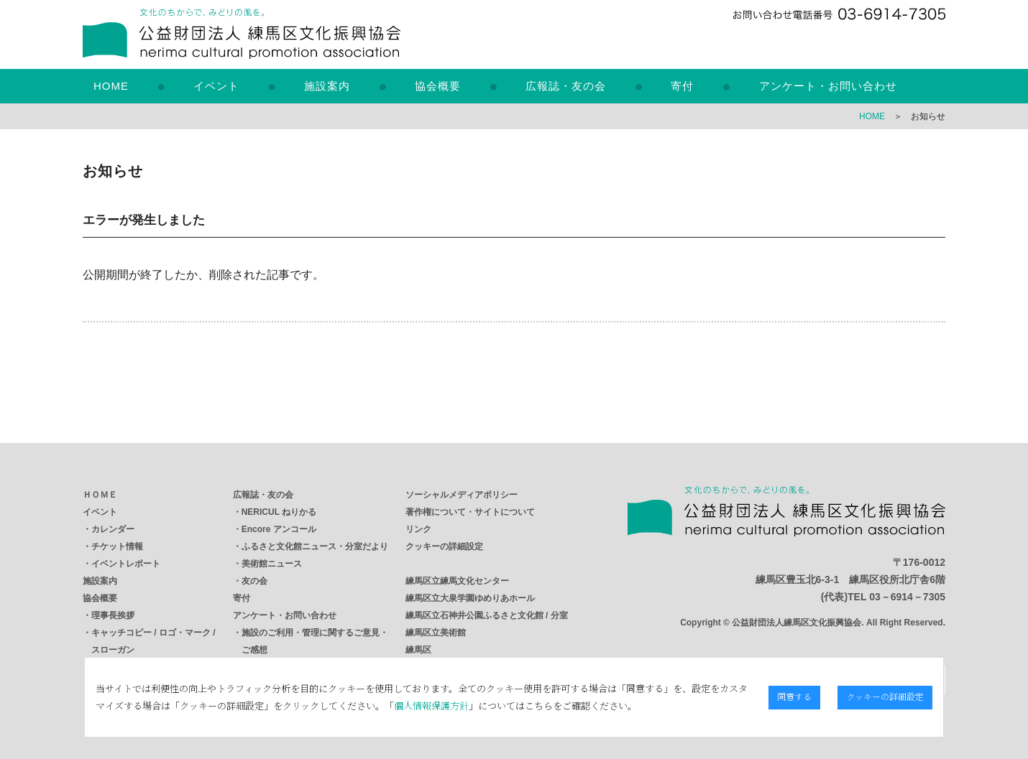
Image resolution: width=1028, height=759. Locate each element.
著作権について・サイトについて (470, 512)
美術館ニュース (272, 564)
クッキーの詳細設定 (444, 546)
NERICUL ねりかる (279, 512)
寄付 (682, 86)
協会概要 (438, 86)
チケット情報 (117, 546)
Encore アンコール (279, 529)
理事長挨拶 (112, 615)
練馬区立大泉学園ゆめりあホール (470, 598)
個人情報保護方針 (429, 705)
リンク (418, 529)
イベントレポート (125, 564)
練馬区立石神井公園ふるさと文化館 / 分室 (486, 615)
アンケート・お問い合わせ (828, 86)
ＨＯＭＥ (100, 495)
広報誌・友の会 (566, 86)
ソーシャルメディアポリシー (461, 495)
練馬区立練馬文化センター (457, 581)
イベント (216, 86)
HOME (111, 86)
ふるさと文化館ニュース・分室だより (315, 546)
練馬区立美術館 (435, 633)
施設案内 (327, 86)
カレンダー (112, 529)
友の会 (254, 581)
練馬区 (418, 650)
